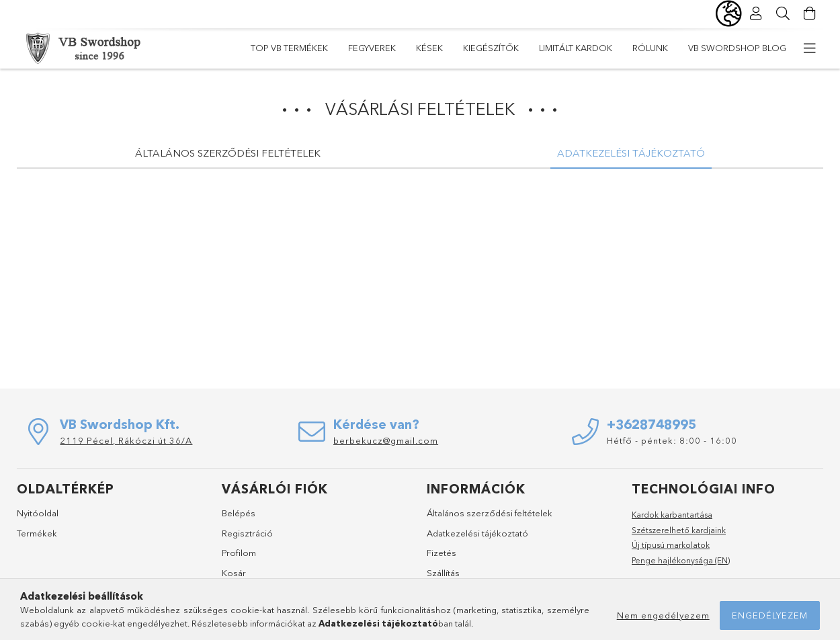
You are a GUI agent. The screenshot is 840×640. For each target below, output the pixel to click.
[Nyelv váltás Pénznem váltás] (729, 13)
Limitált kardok (575, 47)
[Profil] (756, 13)
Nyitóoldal (37, 513)
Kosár (234, 572)
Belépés (238, 513)
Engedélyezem (770, 615)
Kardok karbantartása (672, 515)
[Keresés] (782, 13)
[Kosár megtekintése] (809, 13)
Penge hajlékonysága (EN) (681, 560)
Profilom (239, 552)
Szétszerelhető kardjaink (679, 530)
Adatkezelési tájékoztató (477, 533)
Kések (429, 47)
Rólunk (650, 47)
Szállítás (443, 572)
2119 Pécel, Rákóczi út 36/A (126, 440)
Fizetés (441, 552)
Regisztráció (247, 533)
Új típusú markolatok (671, 545)
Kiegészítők (491, 47)
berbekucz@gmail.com (385, 440)
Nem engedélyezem (663, 615)
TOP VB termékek (289, 47)
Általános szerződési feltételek (489, 513)
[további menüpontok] (809, 48)
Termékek (37, 533)
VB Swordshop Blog (737, 47)
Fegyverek (372, 47)
